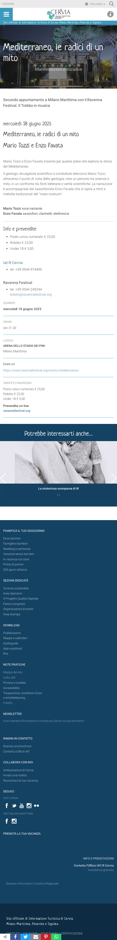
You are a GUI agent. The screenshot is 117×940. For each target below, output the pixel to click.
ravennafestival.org (16, 411)
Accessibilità (11, 688)
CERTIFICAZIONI (72, 933)
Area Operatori (12, 593)
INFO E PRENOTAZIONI (98, 858)
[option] (58, 470)
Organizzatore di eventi (18, 609)
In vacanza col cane (16, 559)
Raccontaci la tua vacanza (20, 780)
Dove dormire (12, 538)
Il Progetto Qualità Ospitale (20, 598)
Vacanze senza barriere (18, 554)
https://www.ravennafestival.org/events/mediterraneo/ (41, 370)
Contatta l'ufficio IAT (16, 751)
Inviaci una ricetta (15, 775)
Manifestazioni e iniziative (58, 69)
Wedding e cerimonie (16, 549)
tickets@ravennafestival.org (31, 294)
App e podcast (12, 648)
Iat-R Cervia (13, 262)
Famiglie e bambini (15, 543)
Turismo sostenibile (16, 588)
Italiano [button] (97, 4)
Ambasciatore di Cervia (18, 770)
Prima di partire (13, 564)
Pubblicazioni (12, 633)
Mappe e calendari (15, 638)
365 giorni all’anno (15, 570)
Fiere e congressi (14, 604)
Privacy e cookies (14, 683)
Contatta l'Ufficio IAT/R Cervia (94, 865)
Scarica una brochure (17, 746)
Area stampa (11, 614)
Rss (5, 653)
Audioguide (10, 643)
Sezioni (8, 4)
